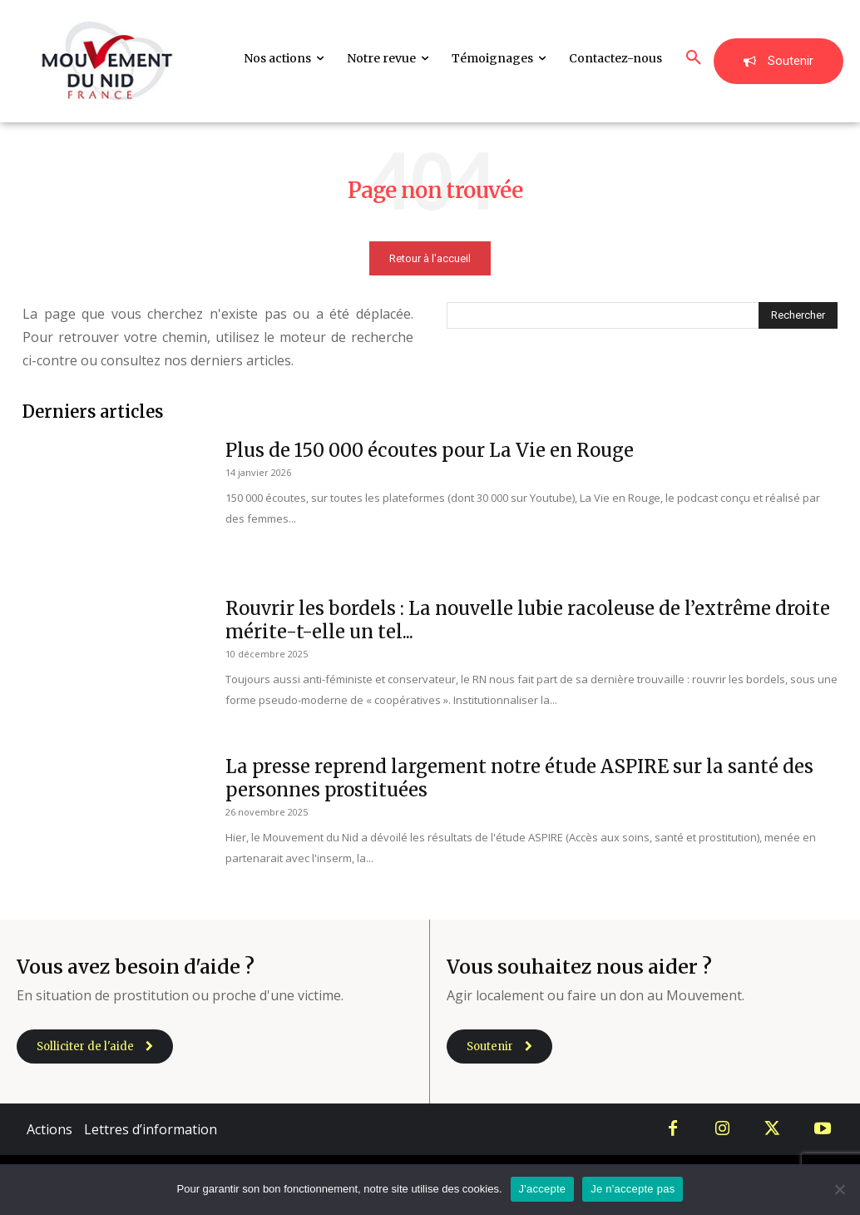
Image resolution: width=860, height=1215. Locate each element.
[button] (694, 58)
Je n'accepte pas (633, 1189)
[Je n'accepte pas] (839, 1189)
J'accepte (542, 1189)
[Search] (798, 315)
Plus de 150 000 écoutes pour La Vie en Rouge (429, 450)
